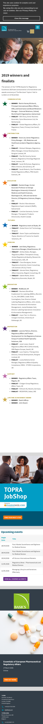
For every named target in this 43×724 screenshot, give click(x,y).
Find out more (10, 680)
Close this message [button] (21, 18)
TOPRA (21, 31)
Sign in (32, 31)
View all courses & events (15, 579)
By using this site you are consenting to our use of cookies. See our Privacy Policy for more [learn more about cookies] (20, 10)
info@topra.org (9, 710)
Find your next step (12, 517)
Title (14, 539)
